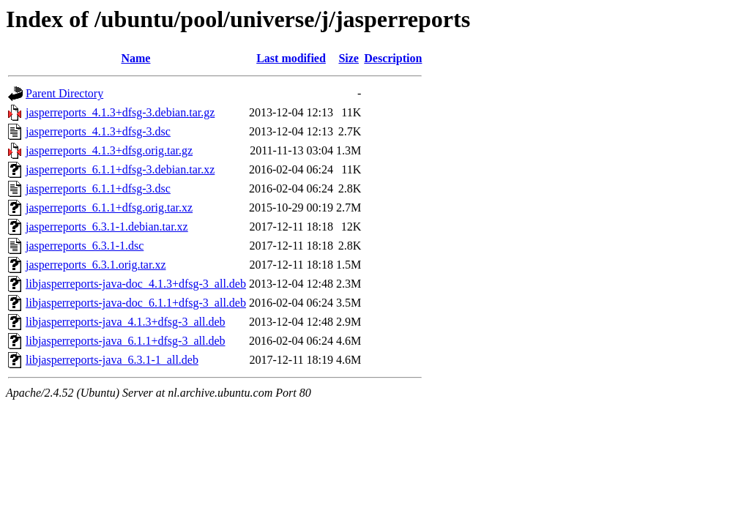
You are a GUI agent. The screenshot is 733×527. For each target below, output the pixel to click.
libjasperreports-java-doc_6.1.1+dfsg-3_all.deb (136, 302)
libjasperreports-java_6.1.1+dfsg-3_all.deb (126, 340)
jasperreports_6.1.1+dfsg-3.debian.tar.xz (120, 169)
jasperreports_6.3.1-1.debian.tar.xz (107, 226)
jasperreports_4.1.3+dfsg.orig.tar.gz (109, 150)
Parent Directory (64, 93)
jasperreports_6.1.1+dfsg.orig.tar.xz (109, 207)
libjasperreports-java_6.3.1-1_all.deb (112, 360)
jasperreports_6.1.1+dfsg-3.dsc (98, 188)
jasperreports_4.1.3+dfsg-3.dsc (98, 131)
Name (135, 58)
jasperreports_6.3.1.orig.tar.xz (96, 264)
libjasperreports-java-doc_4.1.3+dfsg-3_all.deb (136, 283)
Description (393, 58)
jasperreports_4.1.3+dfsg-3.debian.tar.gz (120, 112)
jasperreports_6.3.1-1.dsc (85, 245)
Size (348, 58)
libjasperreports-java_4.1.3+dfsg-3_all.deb (126, 321)
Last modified (291, 58)
